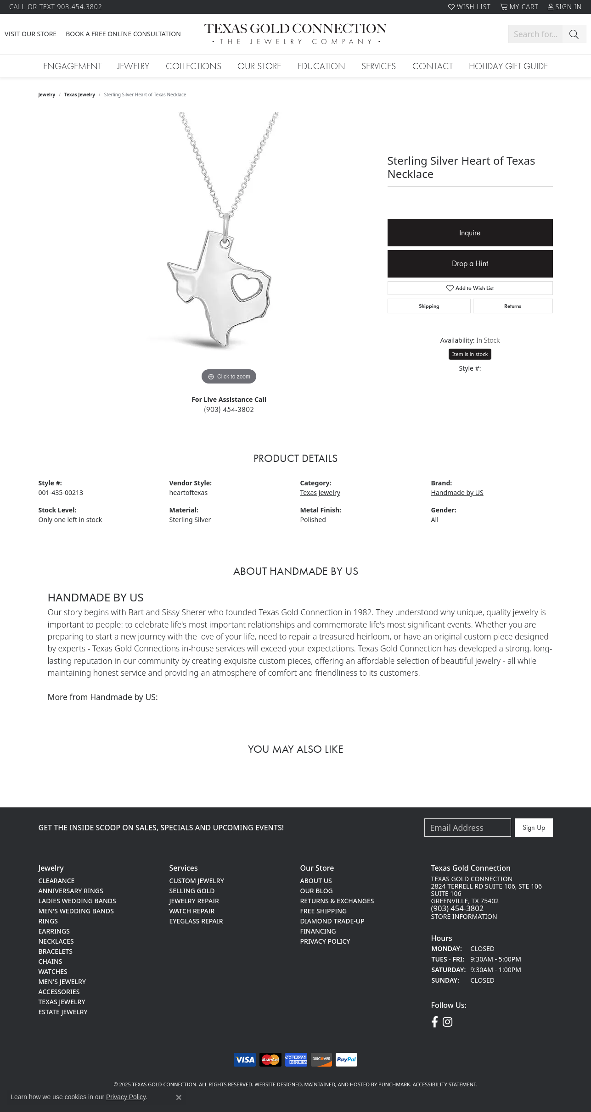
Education (321, 66)
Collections (193, 66)
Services (378, 66)
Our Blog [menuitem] (316, 890)
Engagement (72, 66)
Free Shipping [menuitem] (323, 910)
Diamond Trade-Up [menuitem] (332, 920)
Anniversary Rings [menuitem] (71, 890)
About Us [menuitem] (316, 880)
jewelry (47, 94)
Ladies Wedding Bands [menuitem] (77, 900)
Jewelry (133, 66)
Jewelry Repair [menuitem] (194, 900)
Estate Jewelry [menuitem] (63, 1011)
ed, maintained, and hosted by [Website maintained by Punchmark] (336, 1084)
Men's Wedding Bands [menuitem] (76, 910)
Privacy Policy (126, 1097)
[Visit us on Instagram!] (447, 1022)
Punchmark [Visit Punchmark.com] (394, 1084)
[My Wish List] (469, 7)
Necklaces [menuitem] (56, 940)
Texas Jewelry (79, 94)
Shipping (429, 306)
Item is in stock (470, 353)
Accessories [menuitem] (59, 991)
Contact (432, 66)
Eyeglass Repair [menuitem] (196, 920)
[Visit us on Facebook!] (434, 1022)
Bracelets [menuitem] (56, 950)
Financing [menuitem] (318, 930)
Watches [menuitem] (53, 971)
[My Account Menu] (565, 7)
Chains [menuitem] (50, 960)
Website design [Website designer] (274, 1084)
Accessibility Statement (444, 1084)
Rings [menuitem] (48, 920)
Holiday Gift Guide (508, 66)
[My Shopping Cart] (519, 7)
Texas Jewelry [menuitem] (62, 1001)
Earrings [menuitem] (54, 930)
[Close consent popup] (178, 1097)
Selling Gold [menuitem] (192, 890)
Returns (512, 306)
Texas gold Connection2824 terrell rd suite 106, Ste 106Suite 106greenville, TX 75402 (486, 897)
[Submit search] (574, 34)
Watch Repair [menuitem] (192, 910)
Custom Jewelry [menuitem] (196, 880)
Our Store (259, 66)
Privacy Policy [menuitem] (325, 940)
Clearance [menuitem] (57, 880)
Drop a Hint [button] (470, 263)
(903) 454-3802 (229, 409)
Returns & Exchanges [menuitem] (337, 900)
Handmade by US (457, 492)
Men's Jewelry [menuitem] (62, 981)
